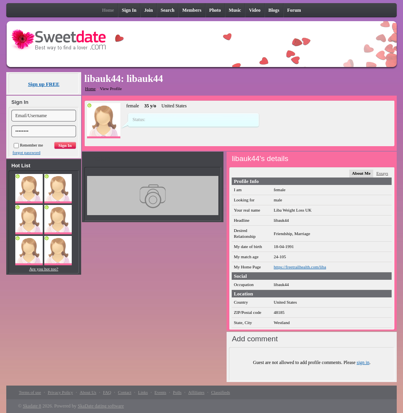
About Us (88, 392)
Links (143, 392)
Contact (124, 392)
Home (90, 88)
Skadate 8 (32, 406)
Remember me (28, 145)
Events (160, 392)
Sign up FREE (43, 84)
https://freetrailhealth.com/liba (300, 266)
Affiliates (196, 392)
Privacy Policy (60, 392)
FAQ (107, 392)
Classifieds (220, 392)
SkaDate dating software (101, 406)
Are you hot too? (43, 268)
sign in (363, 362)
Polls (177, 392)
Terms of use (30, 392)
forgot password (26, 152)
